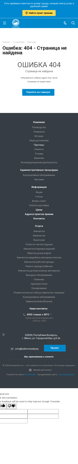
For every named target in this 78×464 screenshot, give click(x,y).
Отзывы (39, 153)
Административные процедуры (39, 170)
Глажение (39, 279)
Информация (39, 187)
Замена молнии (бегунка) (39, 301)
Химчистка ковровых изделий (39, 249)
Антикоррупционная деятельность (39, 162)
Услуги (39, 226)
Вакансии (39, 158)
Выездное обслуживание (39, 275)
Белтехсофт (30, 374)
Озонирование (39, 288)
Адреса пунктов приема (39, 214)
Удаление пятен (39, 284)
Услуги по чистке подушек (39, 244)
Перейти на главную (38, 92)
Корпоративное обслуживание (39, 175)
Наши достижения (39, 140)
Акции (39, 192)
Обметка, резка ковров (39, 253)
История (39, 136)
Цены (39, 209)
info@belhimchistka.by (27, 348)
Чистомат (39, 179)
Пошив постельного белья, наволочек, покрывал (39, 292)
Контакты (39, 218)
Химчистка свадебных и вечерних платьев (39, 257)
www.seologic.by (66, 374)
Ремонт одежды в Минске (39, 266)
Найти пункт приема (39, 13)
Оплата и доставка (39, 205)
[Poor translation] (11, 406)
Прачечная (39, 240)
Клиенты (39, 149)
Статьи (39, 196)
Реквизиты (39, 131)
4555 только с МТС (38, 314)
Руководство (39, 127)
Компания (39, 122)
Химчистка (39, 231)
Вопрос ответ (39, 201)
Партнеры (39, 145)
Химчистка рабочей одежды (39, 262)
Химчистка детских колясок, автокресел (39, 270)
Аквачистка (39, 235)
